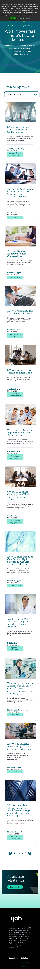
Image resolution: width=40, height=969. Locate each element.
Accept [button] (13, 18)
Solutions (24, 958)
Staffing (24, 966)
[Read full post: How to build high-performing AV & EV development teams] (20, 748)
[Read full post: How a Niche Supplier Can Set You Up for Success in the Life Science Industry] (20, 561)
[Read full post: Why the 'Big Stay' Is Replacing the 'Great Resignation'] (20, 434)
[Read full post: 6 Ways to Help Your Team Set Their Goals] (20, 374)
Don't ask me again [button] (25, 18)
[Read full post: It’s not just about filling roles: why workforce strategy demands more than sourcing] (20, 809)
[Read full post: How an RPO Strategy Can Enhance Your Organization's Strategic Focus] (20, 193)
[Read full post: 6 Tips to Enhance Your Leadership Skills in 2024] (20, 131)
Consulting (25, 962)
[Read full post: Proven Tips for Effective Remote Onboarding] (20, 255)
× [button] (1, 2)
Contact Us (15, 896)
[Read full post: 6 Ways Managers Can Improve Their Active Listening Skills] (20, 496)
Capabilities (13, 958)
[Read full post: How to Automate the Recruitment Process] (20, 315)
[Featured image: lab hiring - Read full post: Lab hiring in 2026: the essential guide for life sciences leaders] (20, 623)
